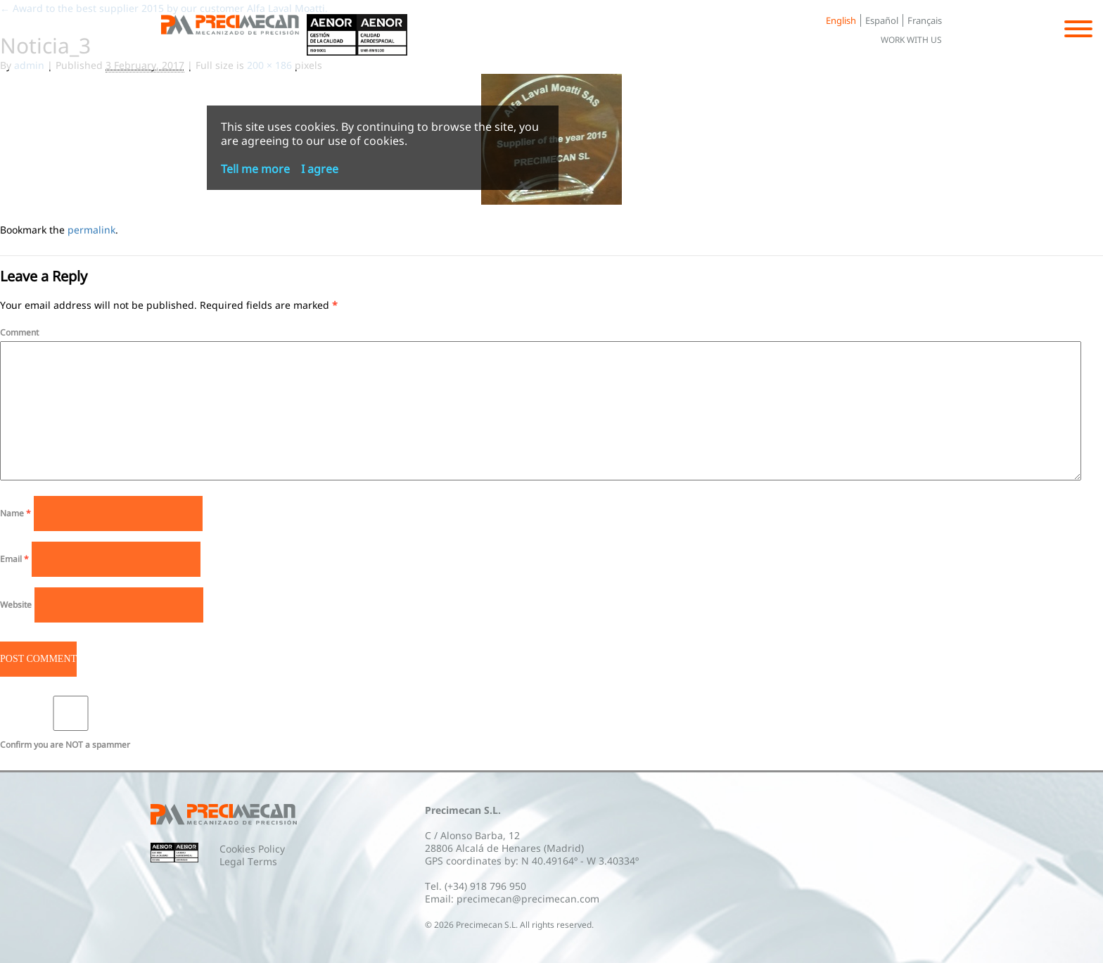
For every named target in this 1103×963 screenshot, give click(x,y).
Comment (19, 332)
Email (14, 559)
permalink (91, 229)
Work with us (911, 40)
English (841, 20)
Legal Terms (248, 861)
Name (15, 513)
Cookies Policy (252, 848)
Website (16, 605)
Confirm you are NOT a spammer (70, 723)
